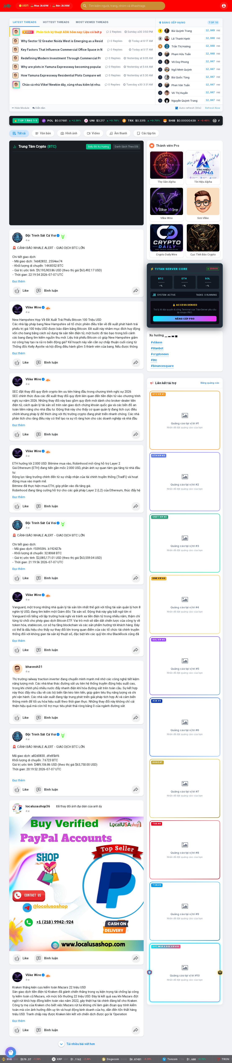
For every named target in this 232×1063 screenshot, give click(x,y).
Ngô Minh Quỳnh (181, 69)
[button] (123, 6)
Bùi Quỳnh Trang (181, 30)
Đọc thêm (18, 281)
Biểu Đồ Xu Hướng (98, 146)
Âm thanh (118, 133)
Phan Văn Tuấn (180, 85)
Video (93, 133)
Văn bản (43, 133)
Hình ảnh (69, 133)
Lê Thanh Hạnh (180, 38)
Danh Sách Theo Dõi (126, 146)
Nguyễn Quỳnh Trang (184, 100)
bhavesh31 (34, 667)
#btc (154, 360)
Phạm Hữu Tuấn (181, 54)
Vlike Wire (33, 307)
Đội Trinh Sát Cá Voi (41, 235)
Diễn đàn (38, 107)
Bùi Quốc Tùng (180, 77)
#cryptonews (160, 354)
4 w (28, 240)
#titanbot (157, 348)
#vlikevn (156, 342)
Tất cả (19, 133)
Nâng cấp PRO (185, 318)
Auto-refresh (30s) (188, 107)
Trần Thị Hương (181, 46)
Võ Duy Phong (180, 61)
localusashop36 (38, 806)
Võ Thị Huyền (179, 93)
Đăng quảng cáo (210, 382)
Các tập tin (146, 133)
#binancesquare (162, 366)
